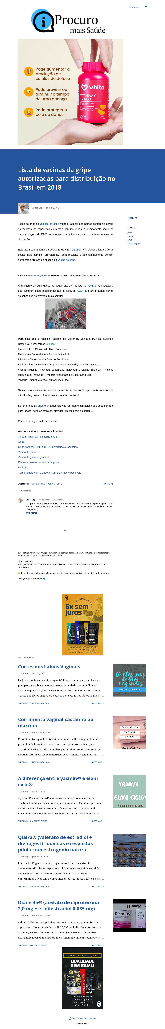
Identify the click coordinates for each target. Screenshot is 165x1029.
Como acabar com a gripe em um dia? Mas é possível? (49, 472)
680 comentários (38, 945)
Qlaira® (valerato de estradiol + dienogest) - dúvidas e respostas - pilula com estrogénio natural (56, 843)
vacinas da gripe (49, 223)
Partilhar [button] (132, 218)
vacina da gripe (66, 259)
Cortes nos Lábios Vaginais (49, 666)
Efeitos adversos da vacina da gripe (38, 462)
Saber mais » (98, 703)
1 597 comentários (39, 762)
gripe (78, 249)
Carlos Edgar (31, 500)
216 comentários (38, 821)
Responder (32, 513)
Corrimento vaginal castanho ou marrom (55, 722)
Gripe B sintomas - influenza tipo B (38, 436)
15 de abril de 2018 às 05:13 (51, 500)
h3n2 (130, 240)
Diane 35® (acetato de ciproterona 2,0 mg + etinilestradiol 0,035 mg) (58, 905)
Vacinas (22, 467)
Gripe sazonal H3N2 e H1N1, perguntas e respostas (48, 447)
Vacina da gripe (27, 452)
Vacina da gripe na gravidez (34, 457)
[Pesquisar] (134, 7)
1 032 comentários (39, 703)
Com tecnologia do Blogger (82, 1018)
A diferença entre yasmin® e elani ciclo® (58, 781)
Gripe (21, 441)
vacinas (92, 285)
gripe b (130, 236)
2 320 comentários (39, 886)
